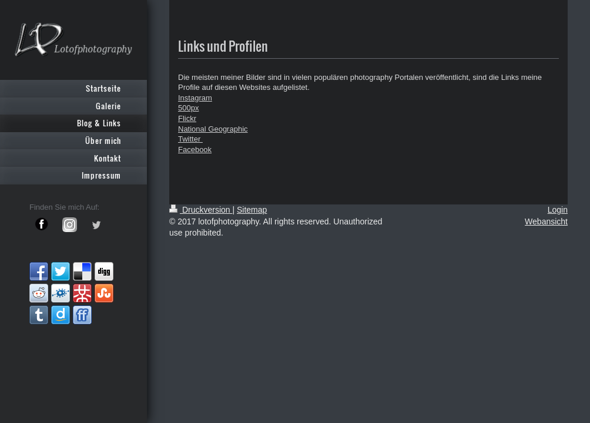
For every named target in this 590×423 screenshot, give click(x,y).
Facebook (195, 149)
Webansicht (546, 221)
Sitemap (252, 209)
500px (188, 107)
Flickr (187, 118)
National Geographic (213, 129)
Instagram (195, 97)
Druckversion (200, 209)
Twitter (190, 139)
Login (558, 209)
